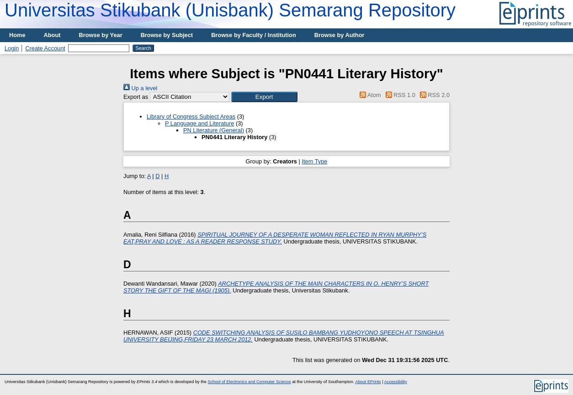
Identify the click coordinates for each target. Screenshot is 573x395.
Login (12, 48)
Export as (135, 96)
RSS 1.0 (398, 95)
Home (17, 35)
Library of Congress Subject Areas (191, 116)
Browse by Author (339, 35)
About (52, 35)
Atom (369, 95)
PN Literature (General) (213, 130)
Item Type (314, 161)
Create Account (45, 48)
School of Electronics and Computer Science (249, 381)
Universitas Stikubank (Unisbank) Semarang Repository (230, 10)
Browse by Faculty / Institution (253, 35)
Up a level (140, 88)
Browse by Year (100, 35)
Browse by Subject (167, 35)
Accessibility (395, 381)
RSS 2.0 (433, 95)
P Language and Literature (199, 123)
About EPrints (368, 381)
